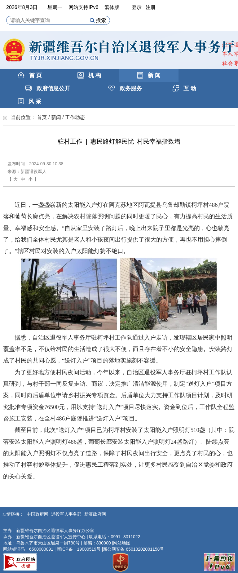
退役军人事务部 (67, 514)
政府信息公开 (47, 88)
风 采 (29, 101)
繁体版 (111, 7)
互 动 (184, 88)
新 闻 (149, 75)
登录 (137, 7)
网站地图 (121, 542)
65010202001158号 (145, 549)
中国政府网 (38, 514)
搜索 (98, 20)
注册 (151, 7)
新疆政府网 (95, 514)
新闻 (56, 117)
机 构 (89, 75)
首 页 (30, 75)
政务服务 (125, 88)
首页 (42, 117)
